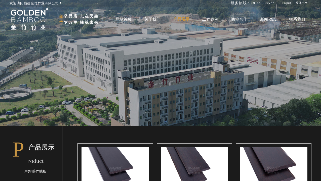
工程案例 (210, 19)
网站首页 (123, 19)
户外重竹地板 (35, 171)
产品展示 (181, 19)
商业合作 (239, 19)
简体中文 (302, 3)
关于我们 (152, 19)
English (287, 3)
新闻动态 (268, 19)
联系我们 (297, 19)
